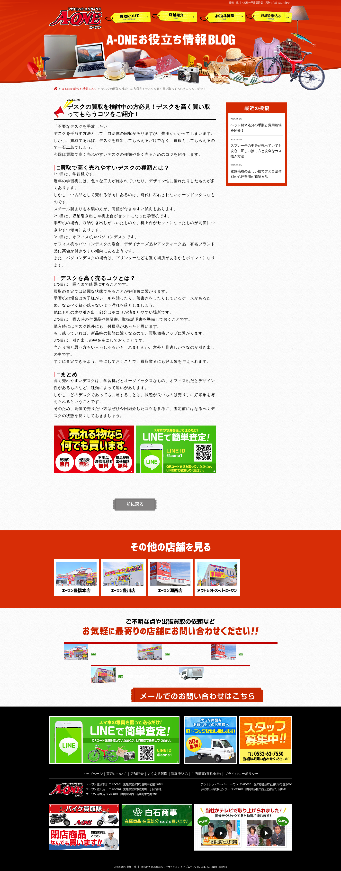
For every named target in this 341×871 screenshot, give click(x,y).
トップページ (92, 772)
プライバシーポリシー (241, 772)
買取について (128, 16)
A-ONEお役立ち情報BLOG (79, 89)
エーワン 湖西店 (95, 792)
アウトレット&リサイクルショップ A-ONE (75, 17)
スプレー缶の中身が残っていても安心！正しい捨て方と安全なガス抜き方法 (256, 151)
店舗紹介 (174, 16)
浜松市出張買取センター (215, 787)
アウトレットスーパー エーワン (219, 783)
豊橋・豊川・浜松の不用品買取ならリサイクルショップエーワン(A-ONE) (166, 865)
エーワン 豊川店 (95, 787)
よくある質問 (223, 16)
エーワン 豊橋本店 (96, 783)
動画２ (266, 831)
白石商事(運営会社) (206, 772)
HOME (55, 88)
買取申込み (269, 16)
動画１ (221, 831)
